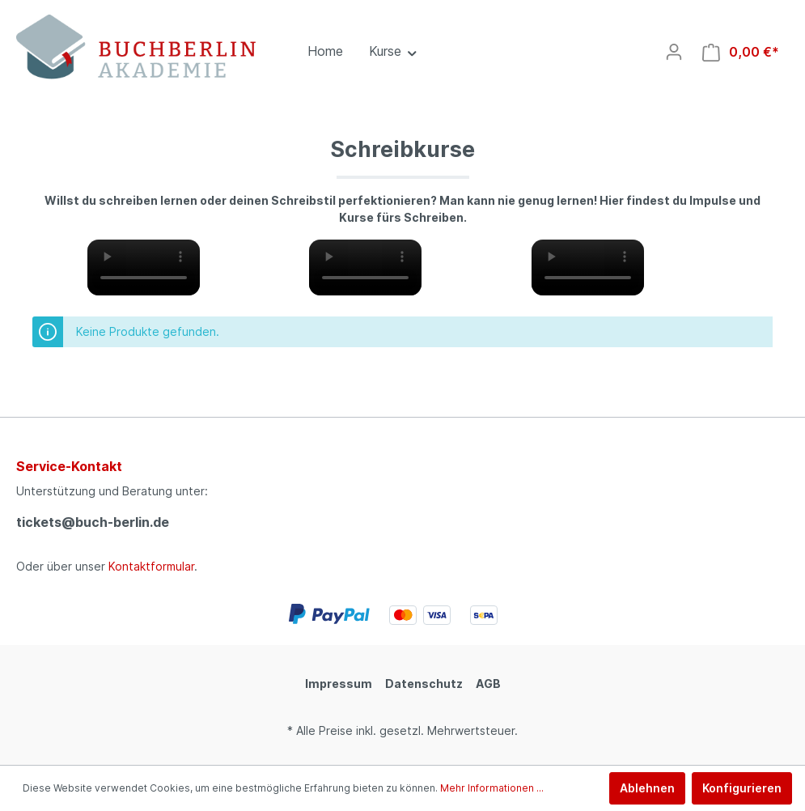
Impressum (338, 683)
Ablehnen (647, 788)
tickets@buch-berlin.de (92, 522)
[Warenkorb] (741, 52)
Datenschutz (424, 683)
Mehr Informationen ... (492, 788)
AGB (488, 683)
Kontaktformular (151, 566)
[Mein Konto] (674, 51)
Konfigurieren (742, 788)
